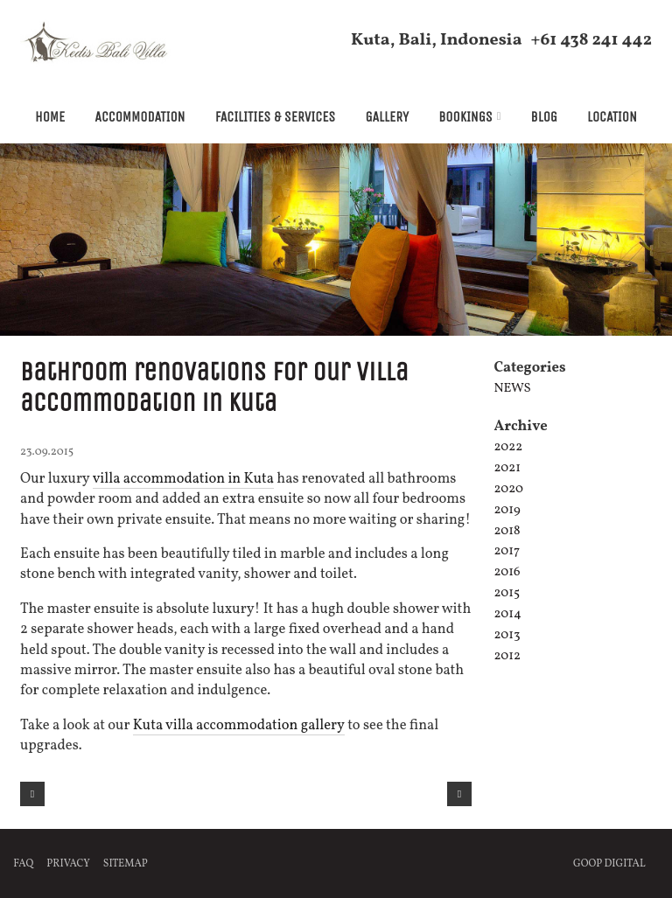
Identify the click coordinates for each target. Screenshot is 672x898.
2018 (507, 530)
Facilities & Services (275, 116)
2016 (507, 572)
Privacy (67, 863)
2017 (507, 551)
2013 (507, 635)
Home (50, 116)
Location (612, 116)
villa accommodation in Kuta (183, 479)
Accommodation (139, 116)
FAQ (23, 863)
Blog (544, 116)
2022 (508, 447)
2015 (507, 593)
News (512, 388)
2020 (508, 489)
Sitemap (125, 863)
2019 (507, 510)
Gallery (387, 116)
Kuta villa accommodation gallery (239, 724)
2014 (507, 614)
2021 (507, 468)
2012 (507, 656)
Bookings (465, 116)
